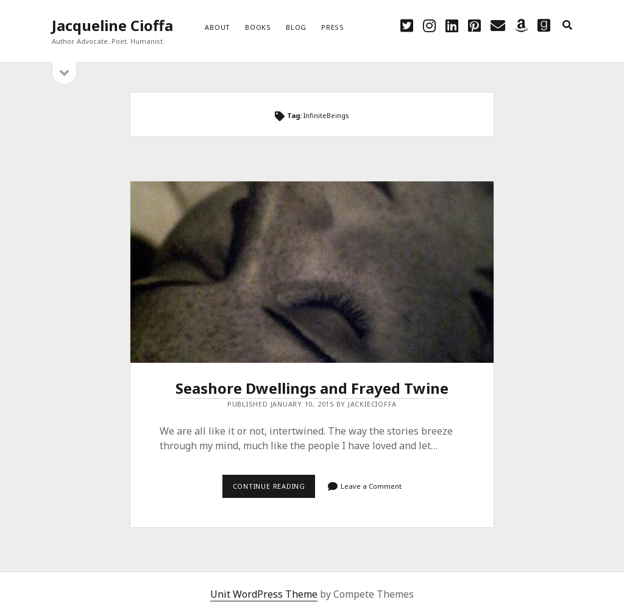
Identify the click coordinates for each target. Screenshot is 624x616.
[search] (567, 26)
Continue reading (274, 489)
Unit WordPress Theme (263, 594)
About (217, 27)
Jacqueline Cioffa (112, 25)
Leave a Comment (371, 486)
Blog (296, 27)
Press (332, 27)
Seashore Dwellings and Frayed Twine (311, 272)
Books (258, 27)
